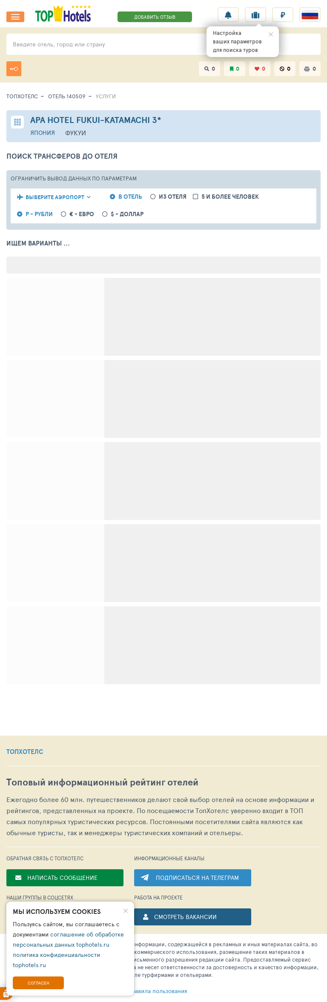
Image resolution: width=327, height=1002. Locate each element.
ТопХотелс (22, 96)
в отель (130, 196)
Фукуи (75, 132)
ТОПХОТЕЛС (24, 751)
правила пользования (143, 991)
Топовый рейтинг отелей (102, 782)
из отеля (172, 196)
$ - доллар (127, 214)
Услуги (106, 96)
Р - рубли (39, 214)
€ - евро (81, 214)
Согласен (38, 983)
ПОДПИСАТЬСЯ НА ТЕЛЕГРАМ (197, 878)
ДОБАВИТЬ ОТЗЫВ (154, 17)
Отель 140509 (67, 96)
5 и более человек (230, 196)
